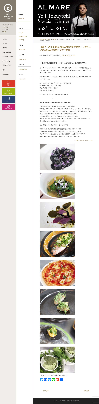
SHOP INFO (6, 61)
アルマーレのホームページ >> (83, 140)
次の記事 (86, 391)
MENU (5, 48)
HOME (5, 39)
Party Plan (22, 33)
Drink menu (22, 79)
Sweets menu (23, 69)
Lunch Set (22, 49)
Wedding (21, 40)
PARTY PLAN (7, 52)
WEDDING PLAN (8, 56)
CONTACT (6, 74)
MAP (4, 32)
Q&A (4, 70)
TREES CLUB (7, 65)
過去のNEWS (71, 55)
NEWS (5, 43)
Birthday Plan (23, 36)
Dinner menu (22, 59)
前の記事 (46, 391)
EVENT (64, 55)
